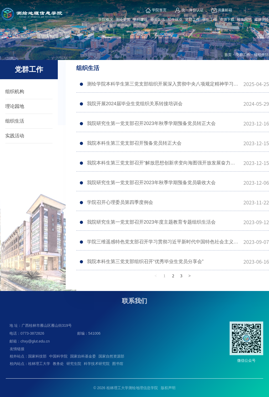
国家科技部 (37, 356)
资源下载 (227, 19)
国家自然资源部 (111, 356)
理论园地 (14, 106)
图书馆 (117, 363)
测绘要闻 (123, 19)
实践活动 (14, 135)
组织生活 (14, 121)
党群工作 (192, 19)
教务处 (58, 363)
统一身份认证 (189, 10)
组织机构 (14, 91)
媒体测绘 (261, 19)
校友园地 (244, 19)
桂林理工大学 (39, 363)
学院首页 (156, 10)
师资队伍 (157, 19)
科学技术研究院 (97, 363)
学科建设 (140, 19)
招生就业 (175, 19)
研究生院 (73, 363)
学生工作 (209, 19)
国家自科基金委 (83, 356)
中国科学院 (58, 356)
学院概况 (105, 19)
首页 (228, 55)
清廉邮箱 (221, 10)
